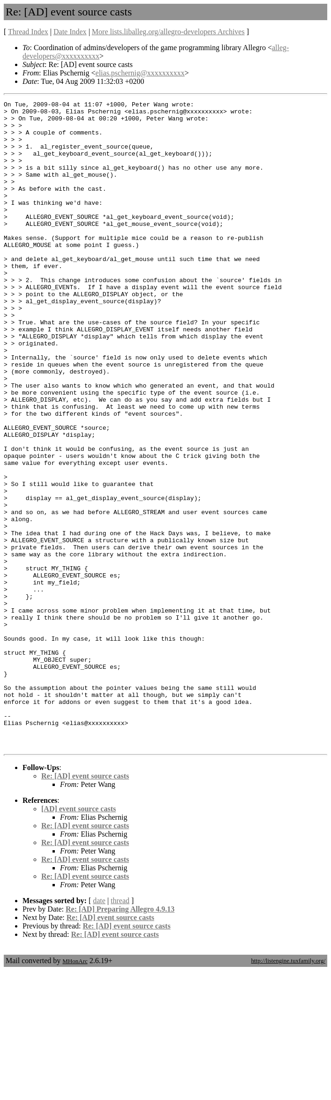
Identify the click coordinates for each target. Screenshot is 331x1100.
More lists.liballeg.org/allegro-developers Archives (168, 32)
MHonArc (74, 1090)
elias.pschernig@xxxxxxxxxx (140, 73)
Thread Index (28, 32)
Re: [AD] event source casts (85, 905)
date (99, 1030)
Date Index (70, 32)
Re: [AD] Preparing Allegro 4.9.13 (120, 1038)
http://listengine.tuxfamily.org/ (288, 1089)
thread (120, 1030)
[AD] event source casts (78, 938)
